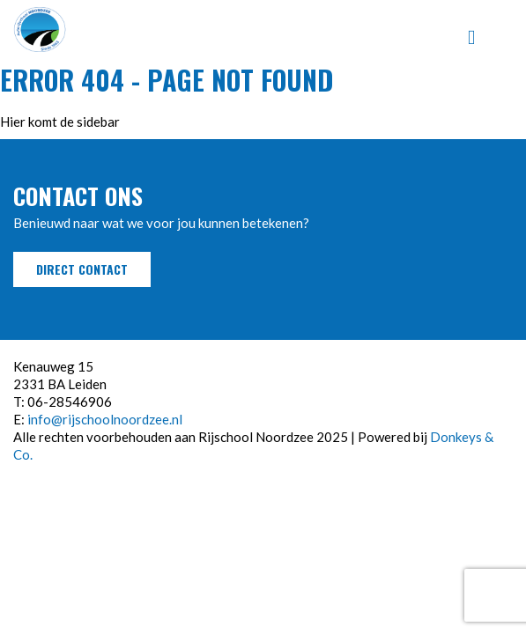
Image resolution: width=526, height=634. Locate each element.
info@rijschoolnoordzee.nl (104, 419)
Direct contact (82, 269)
